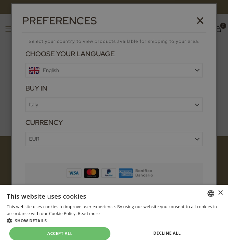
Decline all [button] (167, 233)
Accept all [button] (60, 233)
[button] (114, 220)
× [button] (220, 193)
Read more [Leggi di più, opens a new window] (89, 213)
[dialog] (114, 123)
